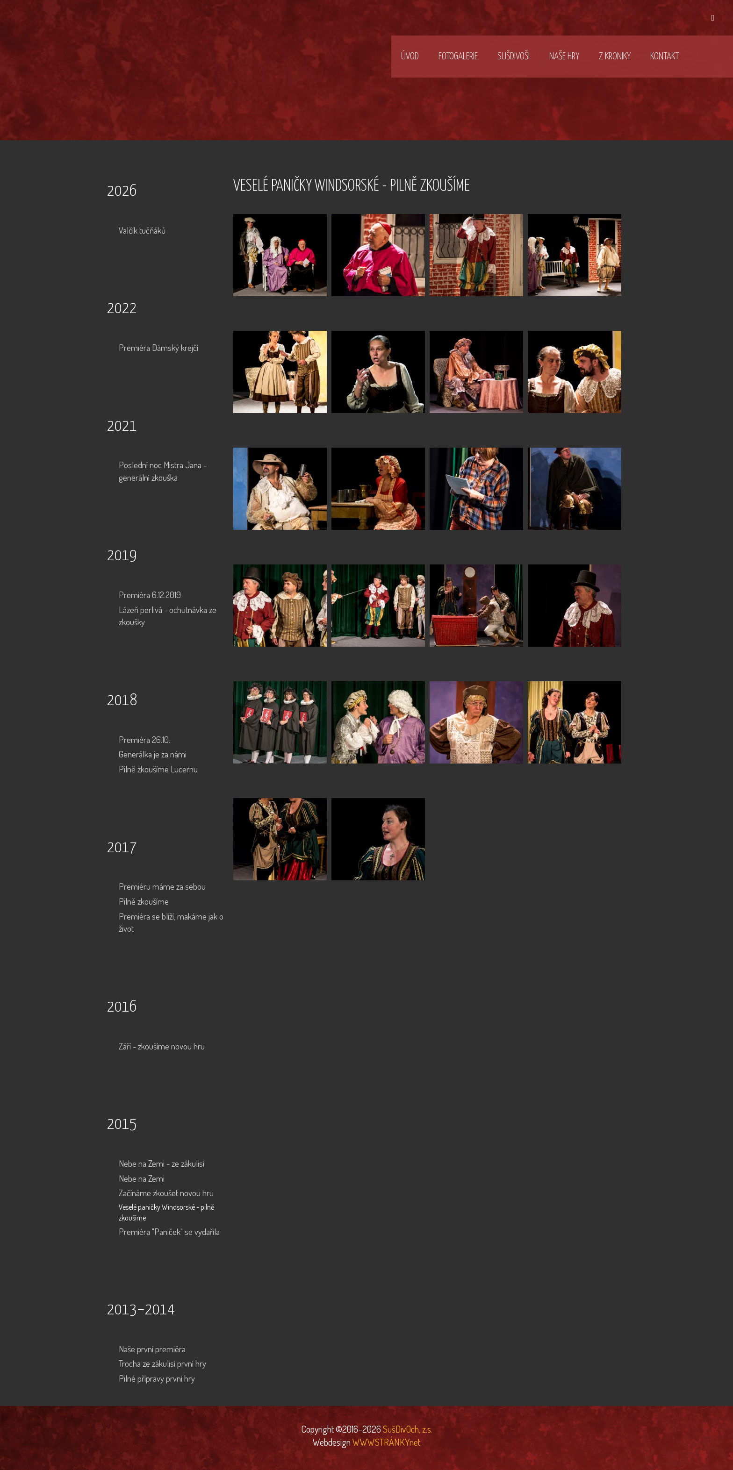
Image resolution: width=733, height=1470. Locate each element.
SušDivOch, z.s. (406, 1429)
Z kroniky (615, 56)
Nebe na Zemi (142, 1178)
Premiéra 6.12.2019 (150, 594)
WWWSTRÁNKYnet (386, 1442)
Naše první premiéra (152, 1348)
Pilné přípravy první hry (157, 1378)
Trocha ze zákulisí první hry (162, 1363)
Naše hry (564, 56)
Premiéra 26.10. (144, 739)
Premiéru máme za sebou (162, 886)
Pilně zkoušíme (144, 901)
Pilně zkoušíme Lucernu (158, 769)
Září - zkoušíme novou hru (162, 1046)
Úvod (410, 56)
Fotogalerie (458, 56)
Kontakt (664, 56)
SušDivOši (513, 56)
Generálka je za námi (153, 754)
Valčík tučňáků (142, 230)
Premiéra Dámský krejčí (158, 347)
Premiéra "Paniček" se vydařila (169, 1231)
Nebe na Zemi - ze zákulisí (161, 1163)
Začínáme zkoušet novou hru (166, 1192)
